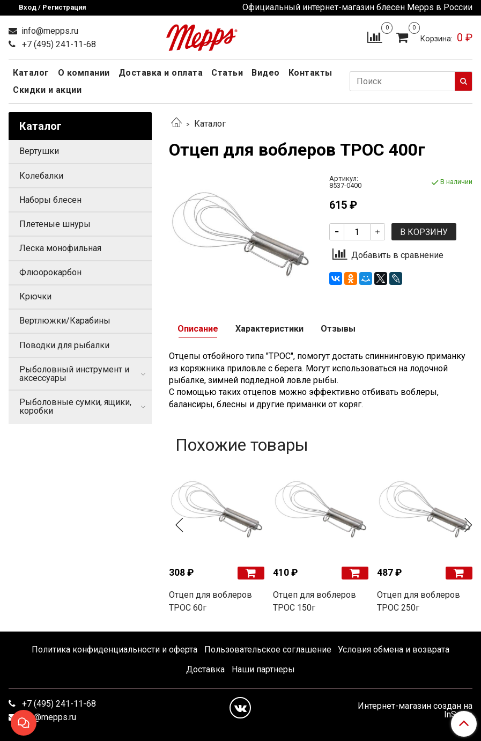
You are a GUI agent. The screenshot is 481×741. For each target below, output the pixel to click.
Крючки (35, 296)
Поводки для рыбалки (64, 345)
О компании (84, 73)
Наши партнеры (263, 669)
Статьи (227, 73)
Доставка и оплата (161, 73)
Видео (265, 73)
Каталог (31, 73)
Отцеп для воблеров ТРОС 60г (210, 601)
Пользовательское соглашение (267, 649)
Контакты (310, 73)
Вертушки (39, 151)
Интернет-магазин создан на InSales (415, 710)
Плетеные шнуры (55, 224)
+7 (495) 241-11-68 (58, 44)
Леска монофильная (60, 248)
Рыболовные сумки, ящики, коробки (75, 406)
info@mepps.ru (48, 31)
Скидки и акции (47, 90)
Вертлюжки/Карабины (64, 321)
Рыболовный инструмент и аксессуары (74, 373)
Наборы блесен (50, 200)
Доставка (205, 669)
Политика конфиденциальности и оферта (114, 649)
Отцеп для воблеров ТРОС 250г (418, 601)
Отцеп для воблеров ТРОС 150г (314, 601)
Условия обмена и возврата (393, 649)
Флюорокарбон (50, 272)
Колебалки (41, 176)
